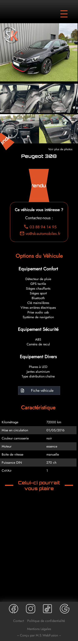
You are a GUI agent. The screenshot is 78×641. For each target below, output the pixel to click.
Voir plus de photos (60, 149)
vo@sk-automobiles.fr (40, 233)
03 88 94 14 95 (40, 227)
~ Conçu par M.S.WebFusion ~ (39, 635)
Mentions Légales (39, 628)
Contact (18, 620)
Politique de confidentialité (46, 620)
